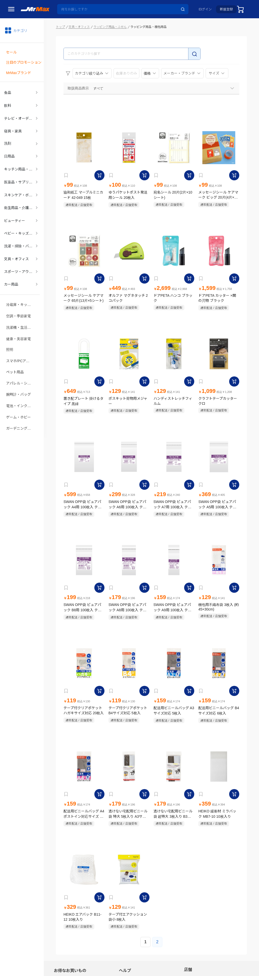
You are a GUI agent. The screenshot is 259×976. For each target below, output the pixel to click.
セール (11, 51)
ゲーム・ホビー (18, 399)
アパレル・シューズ (22, 367)
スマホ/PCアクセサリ (22, 346)
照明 (9, 335)
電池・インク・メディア (22, 388)
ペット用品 (15, 356)
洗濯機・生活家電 (20, 314)
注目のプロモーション (23, 61)
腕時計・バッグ (18, 378)
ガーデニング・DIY (21, 410)
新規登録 (226, 9)
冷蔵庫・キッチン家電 (22, 292)
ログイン (205, 9)
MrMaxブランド (18, 71)
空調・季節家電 (18, 303)
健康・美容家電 (18, 324)
